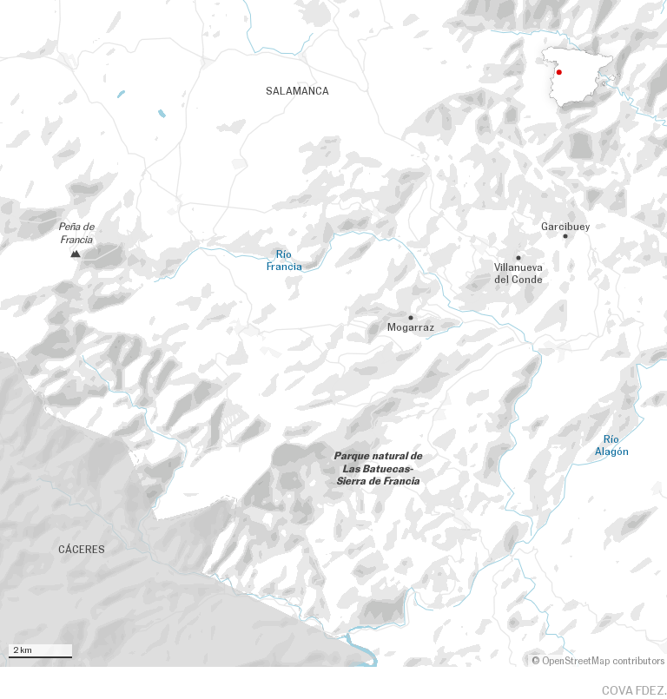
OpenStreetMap (576, 661)
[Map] (333, 333)
